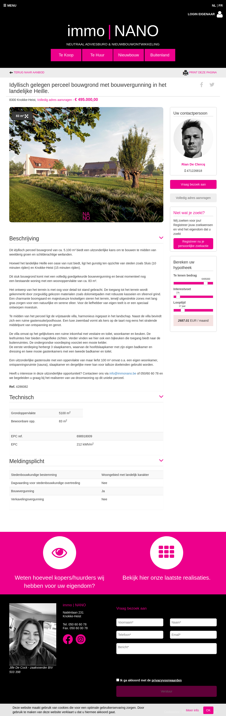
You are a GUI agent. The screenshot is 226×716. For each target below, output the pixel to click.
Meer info (192, 710)
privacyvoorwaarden (167, 680)
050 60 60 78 (77, 624)
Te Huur (97, 55)
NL (214, 5)
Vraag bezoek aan (193, 184)
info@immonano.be (122, 373)
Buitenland (159, 55)
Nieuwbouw (128, 55)
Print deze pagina (200, 72)
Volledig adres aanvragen (54, 100)
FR (220, 5)
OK (208, 710)
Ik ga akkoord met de (151, 680)
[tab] (86, 238)
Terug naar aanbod (26, 72)
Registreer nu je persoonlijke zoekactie (193, 244)
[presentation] (149, 665)
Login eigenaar (205, 14)
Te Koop (66, 55)
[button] (86, 238)
